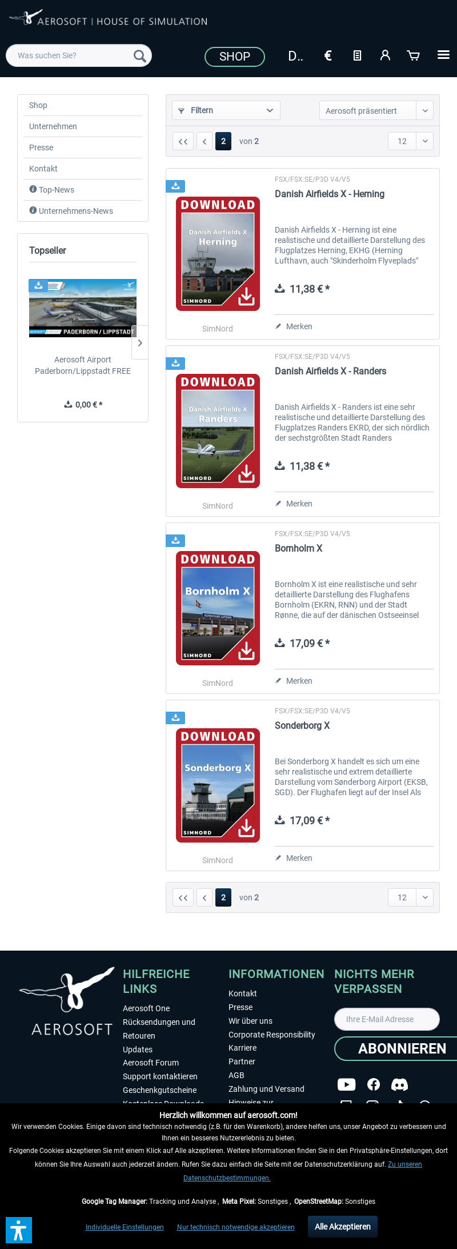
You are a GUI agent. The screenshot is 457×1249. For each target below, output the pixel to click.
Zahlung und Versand (266, 1089)
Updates (138, 1049)
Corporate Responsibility (271, 1034)
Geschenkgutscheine (160, 1090)
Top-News (51, 189)
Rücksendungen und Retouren (159, 1028)
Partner (241, 1061)
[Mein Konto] (385, 54)
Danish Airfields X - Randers (330, 371)
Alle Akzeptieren (343, 1226)
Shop (234, 56)
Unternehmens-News (71, 211)
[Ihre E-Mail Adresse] (387, 1019)
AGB (236, 1075)
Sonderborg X (302, 725)
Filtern (195, 110)
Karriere (242, 1047)
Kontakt (43, 168)
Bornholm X (298, 548)
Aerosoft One (146, 1008)
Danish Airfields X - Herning (329, 194)
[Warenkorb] (414, 54)
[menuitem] (79, 55)
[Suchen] (140, 55)
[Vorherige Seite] (205, 141)
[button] (19, 1230)
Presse (41, 147)
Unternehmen (53, 126)
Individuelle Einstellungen (125, 1227)
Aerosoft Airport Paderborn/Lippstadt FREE (83, 365)
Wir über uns (250, 1020)
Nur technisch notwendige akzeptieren (236, 1227)
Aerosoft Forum (151, 1062)
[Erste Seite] (183, 141)
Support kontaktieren (160, 1076)
